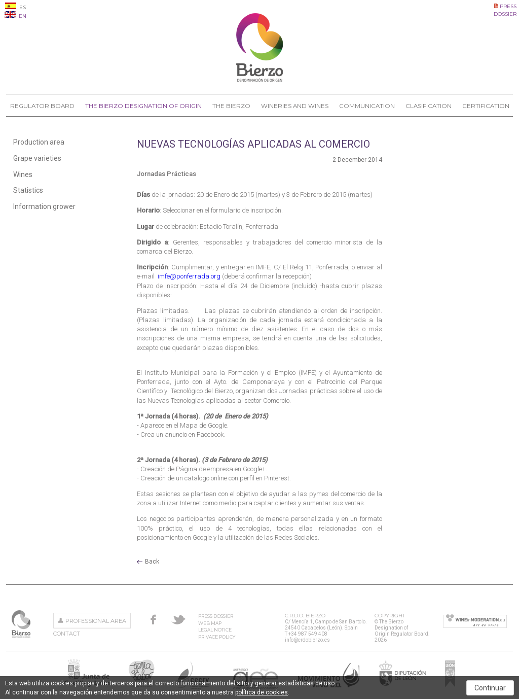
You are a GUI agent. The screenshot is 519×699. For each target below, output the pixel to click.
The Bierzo (231, 106)
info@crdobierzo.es (307, 640)
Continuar (490, 688)
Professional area (95, 620)
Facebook (153, 619)
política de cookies (261, 692)
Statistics (28, 190)
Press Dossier (215, 616)
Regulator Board (42, 106)
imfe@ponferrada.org (190, 276)
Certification (485, 106)
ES (15, 7)
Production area (38, 142)
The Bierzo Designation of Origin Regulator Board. (22, 624)
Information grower (44, 206)
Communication (367, 106)
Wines (22, 174)
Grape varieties (37, 158)
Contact (66, 633)
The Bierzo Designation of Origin (143, 106)
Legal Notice (215, 630)
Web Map (209, 623)
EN (15, 16)
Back (152, 561)
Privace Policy (216, 637)
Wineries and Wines (294, 106)
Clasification (428, 106)
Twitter (178, 619)
